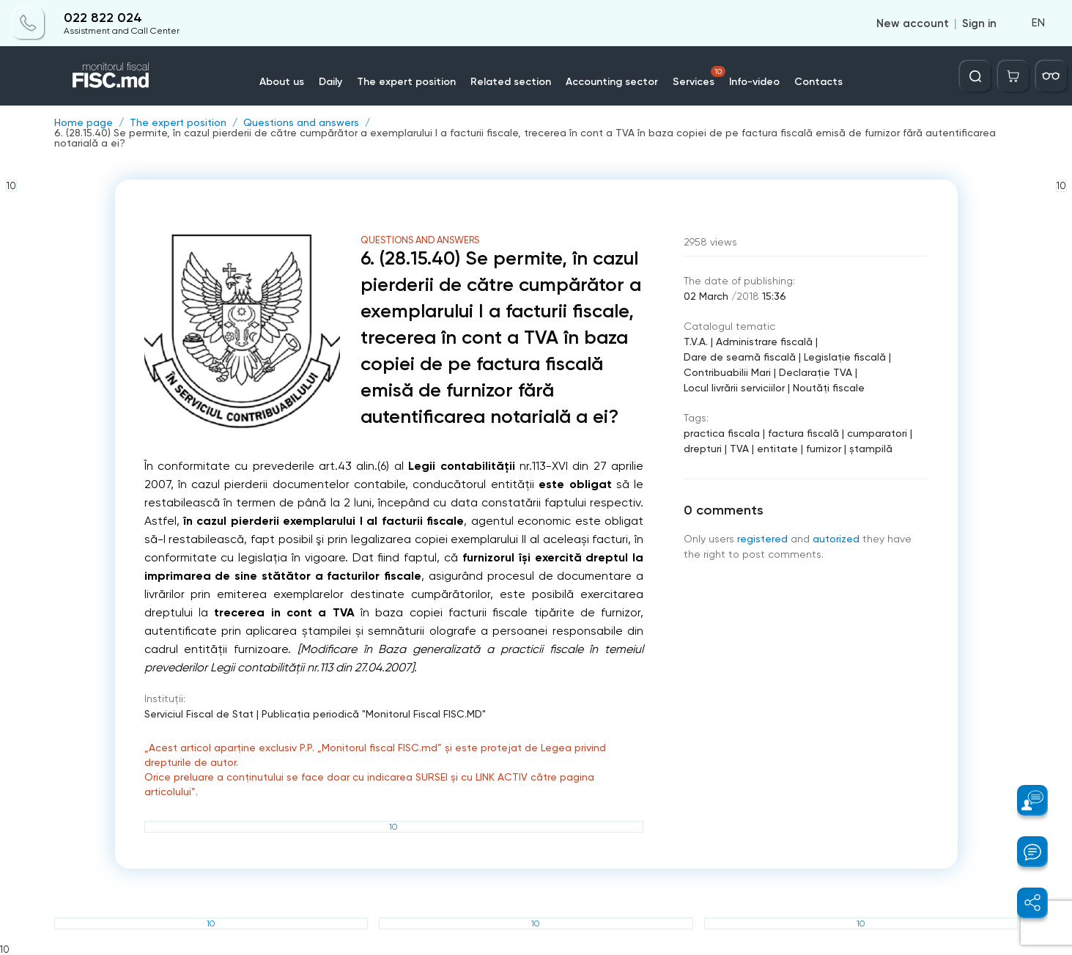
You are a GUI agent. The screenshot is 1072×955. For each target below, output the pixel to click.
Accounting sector (612, 81)
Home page (83, 122)
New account (912, 23)
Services (699, 77)
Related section (510, 81)
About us (281, 81)
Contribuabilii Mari (727, 372)
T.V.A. (696, 341)
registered (762, 539)
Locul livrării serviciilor (734, 388)
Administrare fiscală (764, 341)
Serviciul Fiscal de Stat (199, 714)
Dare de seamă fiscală (740, 357)
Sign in (979, 23)
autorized (836, 539)
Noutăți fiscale (829, 388)
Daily (330, 81)
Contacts (818, 81)
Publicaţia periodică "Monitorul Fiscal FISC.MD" (374, 714)
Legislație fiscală (845, 357)
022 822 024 (103, 18)
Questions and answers (301, 122)
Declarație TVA (815, 372)
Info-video (754, 81)
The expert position (406, 81)
